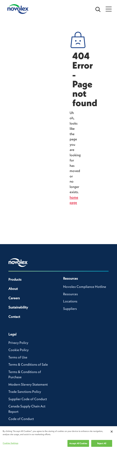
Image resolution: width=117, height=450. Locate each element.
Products (14, 279)
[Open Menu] (109, 9)
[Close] (111, 433)
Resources (70, 294)
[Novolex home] (18, 262)
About (13, 288)
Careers (14, 298)
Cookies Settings (10, 444)
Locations (70, 301)
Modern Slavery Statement (28, 384)
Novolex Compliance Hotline (84, 286)
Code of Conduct (21, 418)
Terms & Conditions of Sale (28, 364)
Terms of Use (17, 357)
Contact (14, 316)
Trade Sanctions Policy (24, 391)
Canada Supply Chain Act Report (26, 409)
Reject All (101, 444)
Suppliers (70, 308)
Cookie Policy (18, 350)
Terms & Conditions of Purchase (24, 374)
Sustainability (18, 307)
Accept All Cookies (78, 444)
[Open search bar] (98, 9)
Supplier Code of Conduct (27, 399)
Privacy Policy (18, 342)
